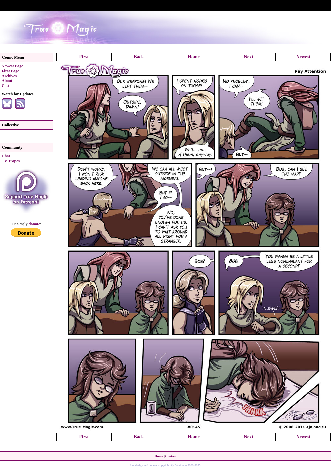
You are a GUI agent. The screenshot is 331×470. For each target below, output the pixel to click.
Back (139, 56)
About (7, 80)
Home (194, 56)
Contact (170, 456)
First (84, 56)
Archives (9, 76)
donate (34, 224)
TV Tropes (11, 161)
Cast (5, 85)
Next (248, 56)
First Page (10, 71)
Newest (303, 56)
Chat (6, 156)
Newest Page (12, 66)
